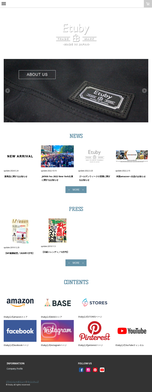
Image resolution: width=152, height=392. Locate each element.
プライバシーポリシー (15, 381)
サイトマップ (33, 381)
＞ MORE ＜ (76, 189)
